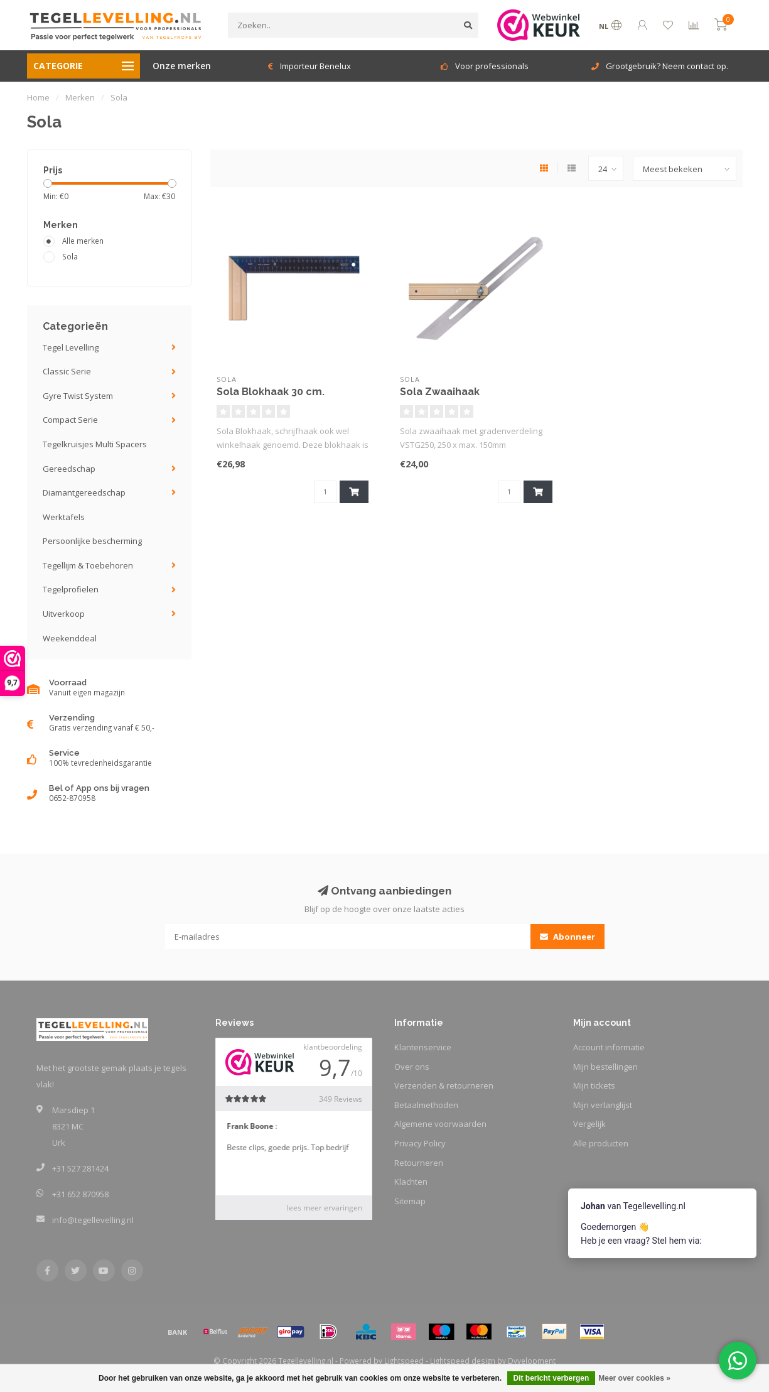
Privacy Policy (420, 1143)
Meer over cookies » (634, 1378)
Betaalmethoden (426, 1105)
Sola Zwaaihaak (440, 392)
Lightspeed (404, 1361)
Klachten (411, 1181)
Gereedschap (69, 468)
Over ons (411, 1066)
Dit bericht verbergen (551, 1378)
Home (38, 97)
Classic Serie (67, 371)
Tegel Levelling (71, 347)
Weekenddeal (70, 638)
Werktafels (64, 517)
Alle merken (83, 241)
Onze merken (182, 66)
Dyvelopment (532, 1361)
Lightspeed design (462, 1361)
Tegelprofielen (71, 589)
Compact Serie (70, 419)
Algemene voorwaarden (440, 1123)
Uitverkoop (64, 613)
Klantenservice (422, 1047)
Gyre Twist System (78, 395)
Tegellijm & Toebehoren (88, 565)
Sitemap (410, 1201)
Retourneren (418, 1162)
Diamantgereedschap (84, 492)
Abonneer (567, 936)
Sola (70, 256)
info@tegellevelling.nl (93, 1220)
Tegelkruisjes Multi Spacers (95, 444)
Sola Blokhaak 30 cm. (271, 392)
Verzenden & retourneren (443, 1085)
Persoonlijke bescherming (92, 540)
